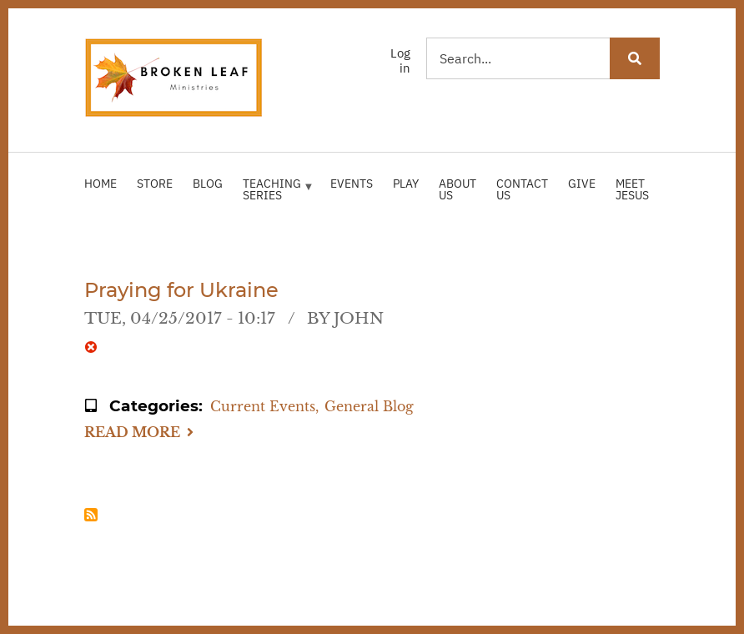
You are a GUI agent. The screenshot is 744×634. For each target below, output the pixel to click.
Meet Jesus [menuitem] (632, 189)
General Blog (369, 406)
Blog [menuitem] (208, 183)
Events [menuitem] (351, 183)
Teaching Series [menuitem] (275, 196)
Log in (400, 60)
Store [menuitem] (155, 183)
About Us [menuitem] (457, 189)
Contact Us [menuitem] (522, 189)
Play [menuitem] (406, 183)
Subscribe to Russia (91, 514)
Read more (139, 433)
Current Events (262, 406)
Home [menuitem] (100, 183)
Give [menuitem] (582, 183)
